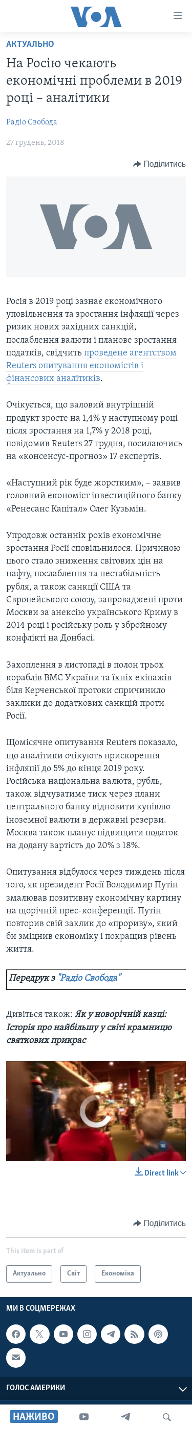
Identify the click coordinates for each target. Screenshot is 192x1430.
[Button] (159, 164)
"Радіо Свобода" (88, 978)
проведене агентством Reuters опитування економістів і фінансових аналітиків (91, 366)
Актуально (30, 44)
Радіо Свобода (31, 122)
